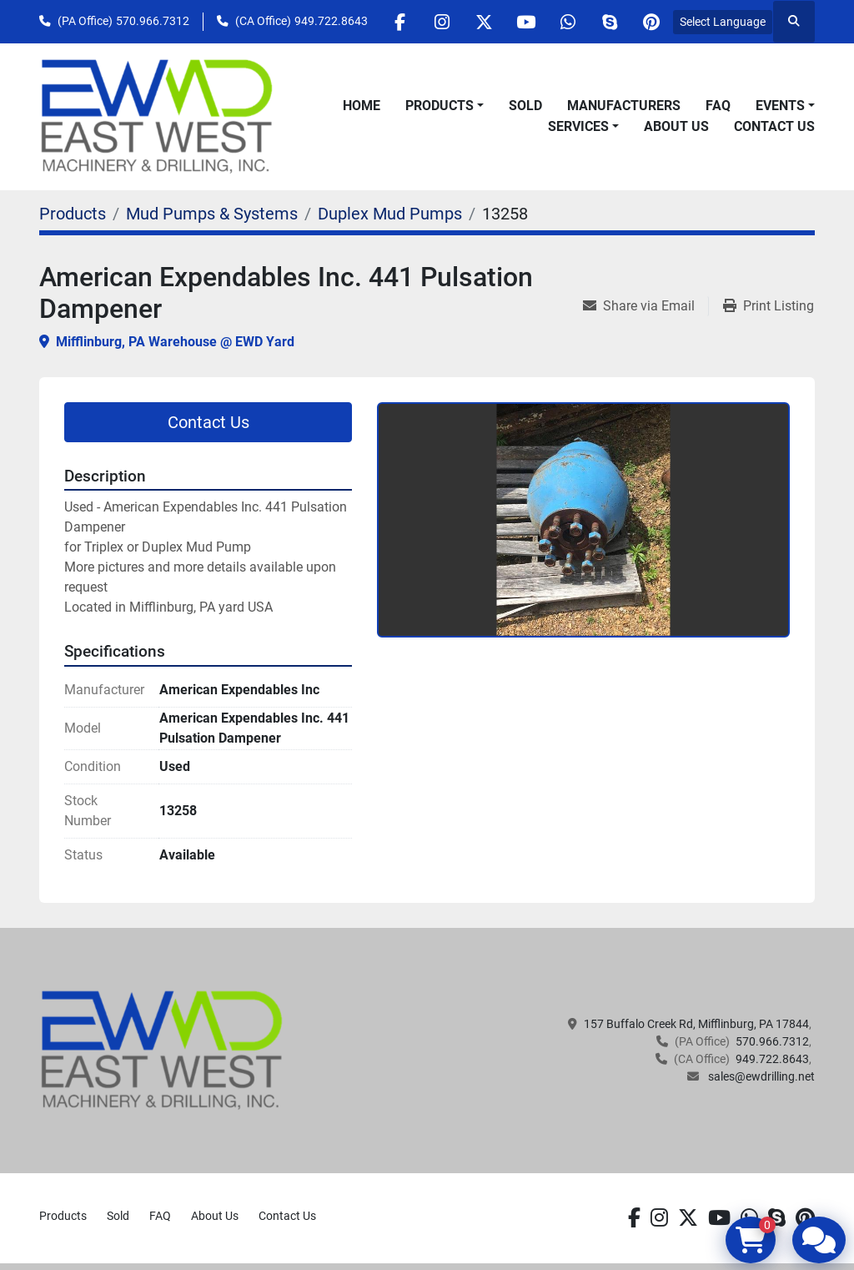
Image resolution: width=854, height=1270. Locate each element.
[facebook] (396, 22)
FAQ (718, 105)
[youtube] (524, 22)
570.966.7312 (152, 21)
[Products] (72, 214)
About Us (676, 126)
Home (361, 105)
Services (578, 126)
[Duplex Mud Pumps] (390, 214)
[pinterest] (651, 22)
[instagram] (439, 22)
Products (439, 105)
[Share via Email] (645, 306)
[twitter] (481, 22)
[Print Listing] (768, 306)
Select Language (723, 21)
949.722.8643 (331, 21)
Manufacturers (624, 105)
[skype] (609, 22)
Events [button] (780, 105)
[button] (444, 106)
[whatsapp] (566, 22)
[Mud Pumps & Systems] (212, 214)
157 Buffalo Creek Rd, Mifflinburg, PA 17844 (696, 1024)
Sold (525, 105)
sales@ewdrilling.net (760, 1076)
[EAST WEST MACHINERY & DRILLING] (162, 1049)
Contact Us (774, 126)
